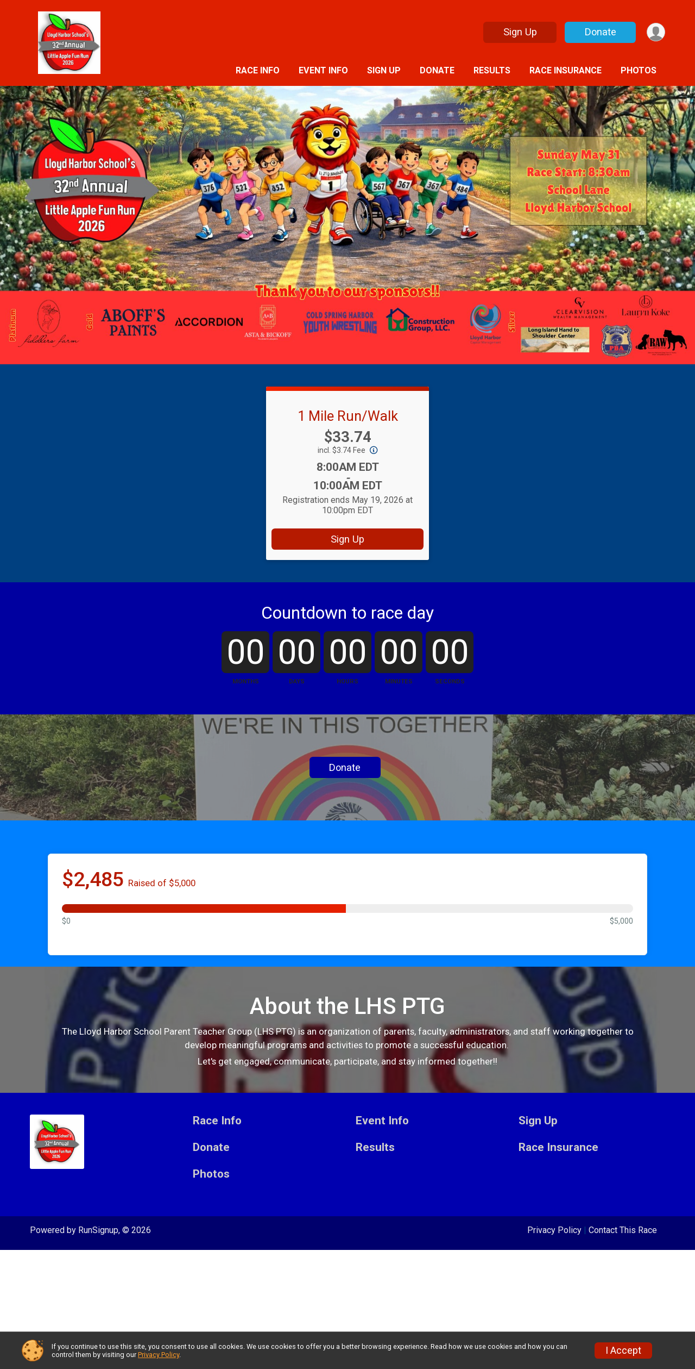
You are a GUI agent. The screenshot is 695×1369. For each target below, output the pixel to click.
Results (491, 70)
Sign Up (518, 32)
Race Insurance (565, 70)
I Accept (623, 1350)
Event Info (323, 70)
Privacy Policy (158, 1355)
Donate (599, 32)
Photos (638, 70)
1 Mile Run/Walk (348, 416)
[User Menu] (655, 32)
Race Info (258, 70)
